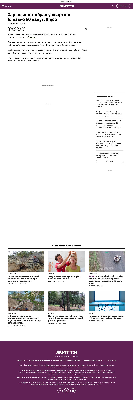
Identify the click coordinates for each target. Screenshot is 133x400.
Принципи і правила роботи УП (94, 360)
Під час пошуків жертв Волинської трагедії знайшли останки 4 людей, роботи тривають (108, 144)
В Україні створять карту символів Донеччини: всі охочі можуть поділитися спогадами (109, 114)
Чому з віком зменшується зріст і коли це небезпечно (64, 277)
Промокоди (111, 360)
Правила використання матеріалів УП (67, 360)
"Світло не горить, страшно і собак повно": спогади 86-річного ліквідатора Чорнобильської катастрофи (108, 124)
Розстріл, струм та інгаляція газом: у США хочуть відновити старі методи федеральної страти (109, 103)
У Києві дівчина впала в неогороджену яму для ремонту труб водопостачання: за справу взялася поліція (24, 319)
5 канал (31, 37)
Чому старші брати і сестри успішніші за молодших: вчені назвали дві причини (108, 134)
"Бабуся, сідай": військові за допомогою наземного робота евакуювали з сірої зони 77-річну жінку (106, 279)
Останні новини (105, 96)
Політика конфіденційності (41, 360)
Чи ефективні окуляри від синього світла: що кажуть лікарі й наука (107, 155)
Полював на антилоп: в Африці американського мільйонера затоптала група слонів (23, 278)
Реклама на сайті (23, 360)
